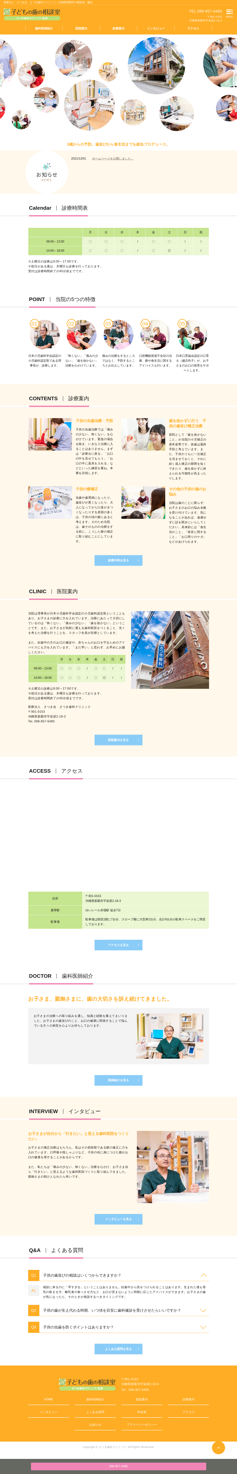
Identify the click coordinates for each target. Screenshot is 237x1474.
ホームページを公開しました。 (113, 158)
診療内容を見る (118, 560)
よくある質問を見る (118, 1351)
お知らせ (95, 1427)
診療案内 (119, 28)
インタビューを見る (118, 1221)
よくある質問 (95, 1415)
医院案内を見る (118, 740)
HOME (48, 1402)
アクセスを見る (118, 946)
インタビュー (156, 28)
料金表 (141, 1415)
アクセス (193, 28)
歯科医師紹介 (44, 28)
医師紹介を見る (118, 1082)
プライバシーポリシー (142, 1427)
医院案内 (81, 28)
